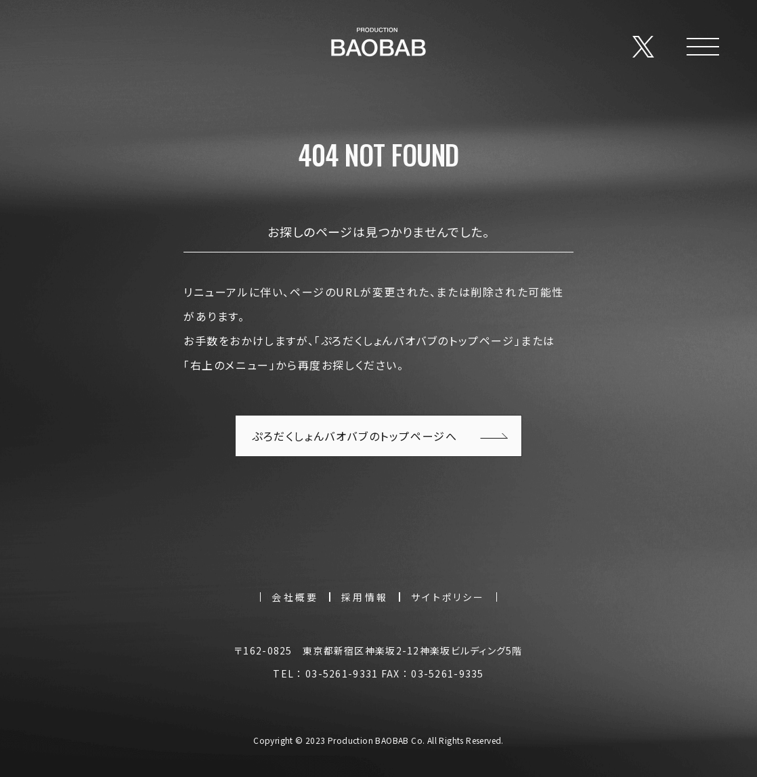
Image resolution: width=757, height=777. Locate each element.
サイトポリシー (448, 597)
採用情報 (364, 597)
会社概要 (295, 597)
